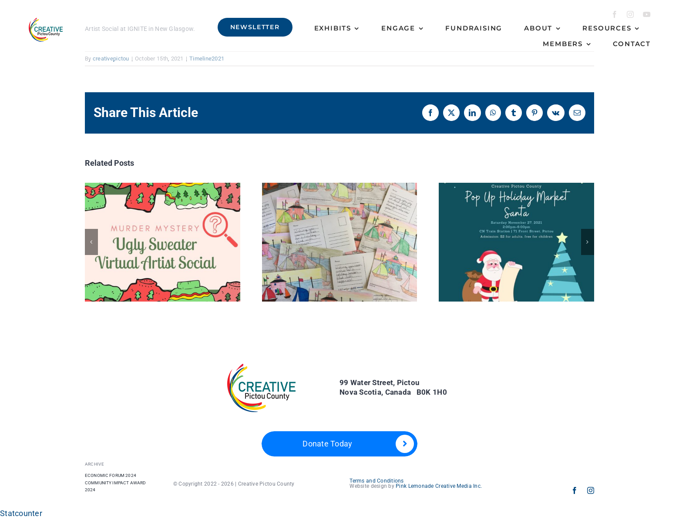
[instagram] (630, 14)
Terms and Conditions (376, 481)
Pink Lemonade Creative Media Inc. (439, 486)
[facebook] (614, 14)
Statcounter (21, 513)
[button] (91, 242)
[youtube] (647, 14)
